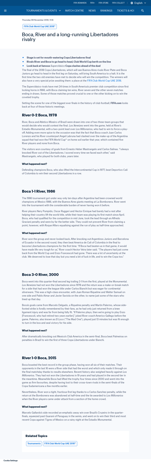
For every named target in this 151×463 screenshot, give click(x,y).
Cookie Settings (11, 460)
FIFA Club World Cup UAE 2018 (104, 80)
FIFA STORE (103, 3)
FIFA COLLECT (118, 3)
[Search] (142, 11)
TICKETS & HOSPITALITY (131, 10)
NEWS (92, 10)
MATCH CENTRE (74, 10)
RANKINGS (106, 10)
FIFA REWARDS (80, 3)
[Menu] (5, 10)
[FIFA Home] (14, 10)
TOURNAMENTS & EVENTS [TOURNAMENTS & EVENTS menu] (44, 10)
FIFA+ (92, 3)
